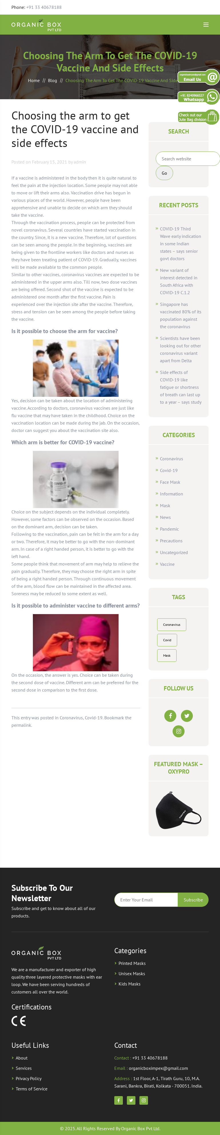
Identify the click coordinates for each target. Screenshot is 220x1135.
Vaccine (167, 564)
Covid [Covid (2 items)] (167, 640)
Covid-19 (94, 717)
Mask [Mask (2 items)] (167, 655)
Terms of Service (31, 1089)
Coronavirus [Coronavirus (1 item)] (171, 624)
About (21, 1058)
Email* (146, 900)
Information (171, 494)
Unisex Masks (132, 973)
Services (24, 1068)
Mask (165, 505)
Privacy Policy (28, 1078)
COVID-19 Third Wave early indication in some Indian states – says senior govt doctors (180, 243)
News (165, 517)
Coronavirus (71, 717)
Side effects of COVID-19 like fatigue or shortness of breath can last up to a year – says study (180, 387)
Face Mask (170, 482)
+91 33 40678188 (44, 7)
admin (80, 162)
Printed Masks (132, 963)
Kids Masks (130, 984)
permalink (21, 725)
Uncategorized (174, 552)
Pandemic (169, 529)
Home (34, 80)
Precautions (171, 540)
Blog (52, 80)
